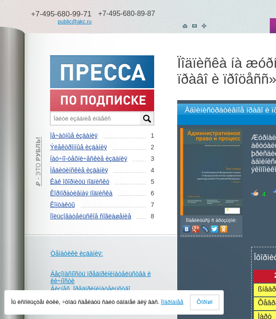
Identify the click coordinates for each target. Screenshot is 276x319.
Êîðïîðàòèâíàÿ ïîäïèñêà (81, 193)
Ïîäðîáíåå (172, 302)
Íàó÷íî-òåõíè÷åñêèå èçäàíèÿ (88, 158)
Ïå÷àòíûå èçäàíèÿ (73, 135)
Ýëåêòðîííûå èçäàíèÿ (78, 147)
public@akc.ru (74, 22)
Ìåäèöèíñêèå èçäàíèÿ (79, 170)
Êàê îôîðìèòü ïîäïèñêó (79, 181)
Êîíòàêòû (62, 204)
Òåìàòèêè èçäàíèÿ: (77, 253)
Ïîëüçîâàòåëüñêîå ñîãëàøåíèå (90, 216)
